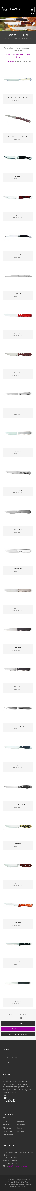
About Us (6, 1125)
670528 (18, 215)
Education (20, 1131)
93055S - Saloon (18, 805)
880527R (18, 608)
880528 (18, 647)
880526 (18, 412)
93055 (18, 765)
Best (18, 40)
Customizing (10, 61)
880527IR (18, 490)
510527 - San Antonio (18, 137)
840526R (18, 333)
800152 (18, 255)
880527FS (18, 530)
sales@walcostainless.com (17, 1166)
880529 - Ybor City (18, 726)
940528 (18, 883)
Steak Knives (26, 38)
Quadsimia (11, 1184)
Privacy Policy (13, 1182)
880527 (18, 451)
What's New (7, 1128)
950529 (18, 962)
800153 (18, 294)
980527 (18, 1001)
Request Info (18, 1029)
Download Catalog (18, 1034)
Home (6, 38)
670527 (18, 176)
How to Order (8, 1135)
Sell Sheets (21, 1125)
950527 (18, 922)
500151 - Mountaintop (18, 97)
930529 (18, 844)
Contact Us (21, 1121)
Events (19, 1128)
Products (15, 38)
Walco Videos (7, 1131)
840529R (18, 372)
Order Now (18, 1023)
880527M (18, 569)
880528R (18, 687)
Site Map (24, 1182)
